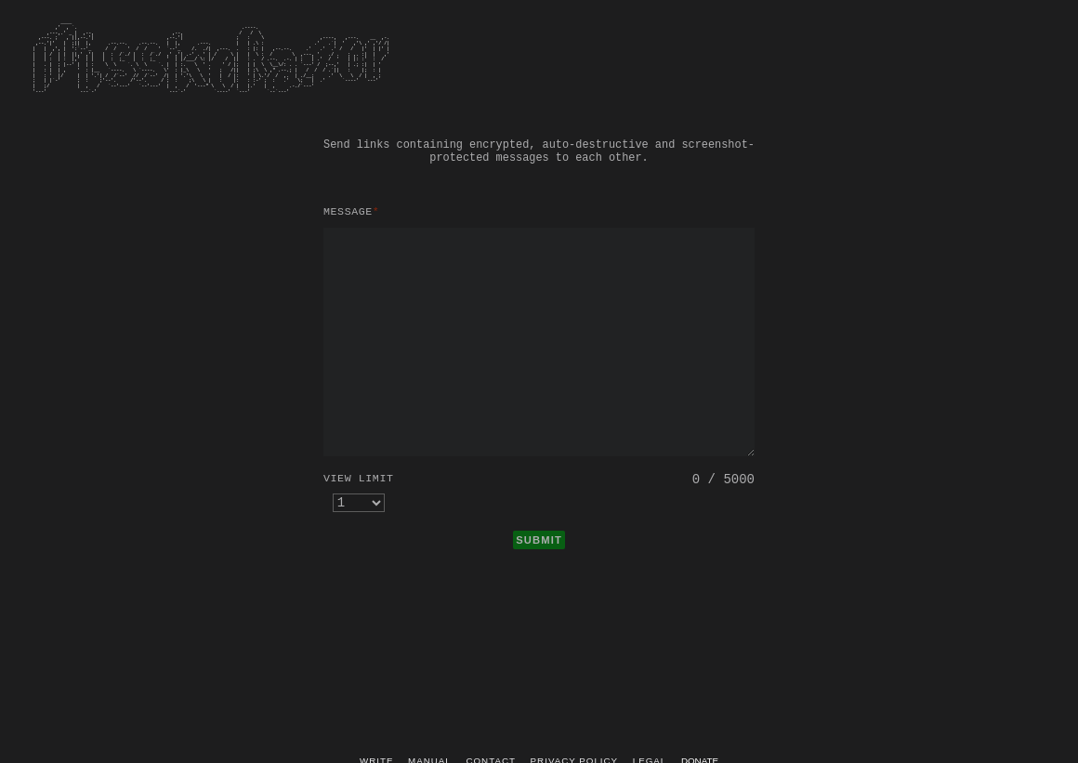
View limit (358, 478)
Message (351, 211)
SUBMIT (539, 540)
